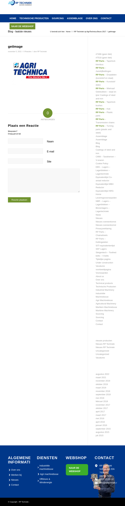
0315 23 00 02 (106, 479)
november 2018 (103, 391)
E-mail (50, 151)
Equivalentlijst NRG (105, 191)
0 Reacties (27, 51)
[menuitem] (13, 18)
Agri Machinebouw (104, 300)
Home (98, 194)
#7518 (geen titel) (104, 57)
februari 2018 (102, 401)
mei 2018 (100, 398)
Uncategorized (102, 351)
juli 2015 (99, 435)
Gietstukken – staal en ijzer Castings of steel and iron (106, 95)
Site (49, 161)
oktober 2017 (102, 408)
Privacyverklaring (103, 228)
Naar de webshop (74, 470)
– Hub (103, 109)
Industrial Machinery (105, 290)
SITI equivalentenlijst (105, 245)
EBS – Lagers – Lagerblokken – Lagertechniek (103, 170)
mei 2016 (100, 418)
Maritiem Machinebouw (106, 307)
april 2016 (100, 422)
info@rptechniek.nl (108, 482)
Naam (50, 141)
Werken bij (15, 475)
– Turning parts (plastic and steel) (105, 129)
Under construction (104, 262)
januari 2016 (101, 425)
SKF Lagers (101, 249)
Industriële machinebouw (45, 467)
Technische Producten (106, 286)
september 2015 (103, 429)
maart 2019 (101, 387)
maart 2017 (101, 415)
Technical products (104, 283)
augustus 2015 (102, 432)
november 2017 (103, 405)
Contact (99, 320)
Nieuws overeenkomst (106, 221)
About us (100, 276)
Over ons (100, 280)
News (98, 215)
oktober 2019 (102, 384)
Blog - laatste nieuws (19, 31)
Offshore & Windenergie (44, 481)
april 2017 (100, 411)
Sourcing (100, 314)
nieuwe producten (104, 340)
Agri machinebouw (47, 474)
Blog (98, 143)
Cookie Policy (102, 163)
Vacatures (100, 266)
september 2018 (103, 394)
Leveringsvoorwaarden (106, 198)
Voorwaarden (102, 273)
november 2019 (103, 381)
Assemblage (101, 136)
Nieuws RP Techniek (105, 344)
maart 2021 (101, 377)
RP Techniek (42, 51)
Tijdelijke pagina (103, 259)
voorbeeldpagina (103, 269)
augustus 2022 (102, 374)
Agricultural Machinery (106, 303)
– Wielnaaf (105, 88)
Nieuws (99, 218)
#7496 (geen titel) (104, 54)
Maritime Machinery (105, 310)
